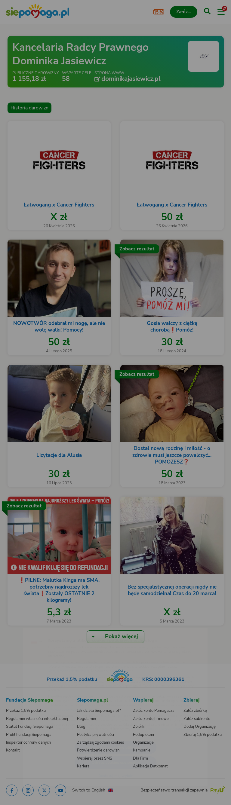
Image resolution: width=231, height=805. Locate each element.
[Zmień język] (17, 625)
